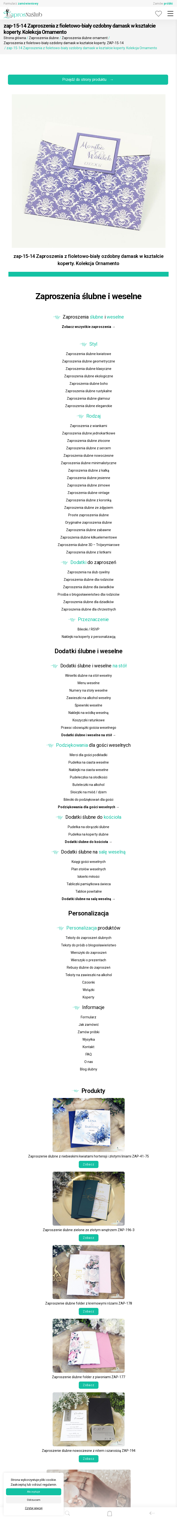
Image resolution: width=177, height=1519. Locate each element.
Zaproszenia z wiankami (88, 426)
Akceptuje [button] (33, 1491)
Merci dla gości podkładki (88, 755)
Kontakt (88, 1047)
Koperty (88, 997)
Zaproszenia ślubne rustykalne (88, 391)
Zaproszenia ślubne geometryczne (88, 361)
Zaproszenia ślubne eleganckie (88, 406)
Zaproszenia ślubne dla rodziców (89, 579)
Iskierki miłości (88, 876)
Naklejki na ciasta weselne (88, 770)
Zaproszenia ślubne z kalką (88, 470)
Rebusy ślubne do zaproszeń (88, 967)
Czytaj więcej (34, 1508)
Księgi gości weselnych (89, 862)
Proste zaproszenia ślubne (88, 515)
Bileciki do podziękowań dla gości (88, 799)
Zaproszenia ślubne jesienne (88, 478)
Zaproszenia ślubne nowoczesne (88, 455)
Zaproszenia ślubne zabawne (88, 530)
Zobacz (88, 1164)
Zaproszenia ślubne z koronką (88, 500)
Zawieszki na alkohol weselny (88, 698)
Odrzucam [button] (33, 1499)
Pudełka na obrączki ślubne (88, 827)
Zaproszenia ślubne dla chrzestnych (88, 609)
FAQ (88, 1054)
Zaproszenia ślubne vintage (88, 493)
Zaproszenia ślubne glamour (88, 398)
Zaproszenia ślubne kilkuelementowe (88, 537)
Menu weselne (89, 683)
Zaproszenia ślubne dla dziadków (88, 602)
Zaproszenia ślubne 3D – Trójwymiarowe (89, 545)
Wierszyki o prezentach (88, 960)
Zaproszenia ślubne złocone (88, 441)
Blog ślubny (88, 1069)
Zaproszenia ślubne (44, 38)
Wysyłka (88, 1039)
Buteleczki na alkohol (88, 785)
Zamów (163, 3)
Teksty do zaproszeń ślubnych (88, 938)
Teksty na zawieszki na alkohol (88, 975)
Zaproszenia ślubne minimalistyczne (88, 463)
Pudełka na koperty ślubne (88, 834)
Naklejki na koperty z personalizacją (89, 637)
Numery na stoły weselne (88, 690)
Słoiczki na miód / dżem (88, 792)
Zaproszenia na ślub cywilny (88, 572)
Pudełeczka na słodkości (88, 777)
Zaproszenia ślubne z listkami (88, 552)
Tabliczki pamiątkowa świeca (89, 884)
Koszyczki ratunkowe (89, 720)
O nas (88, 1062)
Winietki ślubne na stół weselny (88, 675)
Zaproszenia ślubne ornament (85, 38)
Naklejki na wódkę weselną (88, 713)
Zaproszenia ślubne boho (88, 384)
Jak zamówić (89, 1025)
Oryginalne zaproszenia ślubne (88, 522)
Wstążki (88, 990)
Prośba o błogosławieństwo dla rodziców (89, 594)
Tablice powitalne (88, 891)
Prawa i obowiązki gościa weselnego (88, 728)
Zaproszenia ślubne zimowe (88, 485)
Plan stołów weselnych (88, 869)
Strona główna (15, 38)
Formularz (21, 3)
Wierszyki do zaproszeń (89, 953)
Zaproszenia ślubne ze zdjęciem (88, 508)
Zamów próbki (88, 1032)
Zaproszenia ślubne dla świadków (88, 587)
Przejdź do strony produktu (87, 79)
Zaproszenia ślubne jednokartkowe (88, 433)
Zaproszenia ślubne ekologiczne (88, 376)
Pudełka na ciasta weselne (88, 762)
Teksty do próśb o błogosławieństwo (88, 945)
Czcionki (88, 982)
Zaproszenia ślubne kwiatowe (88, 354)
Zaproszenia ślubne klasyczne (88, 369)
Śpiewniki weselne (88, 705)
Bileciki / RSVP (88, 629)
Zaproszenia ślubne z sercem (88, 448)
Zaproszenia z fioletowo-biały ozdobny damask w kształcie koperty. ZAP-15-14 (64, 43)
